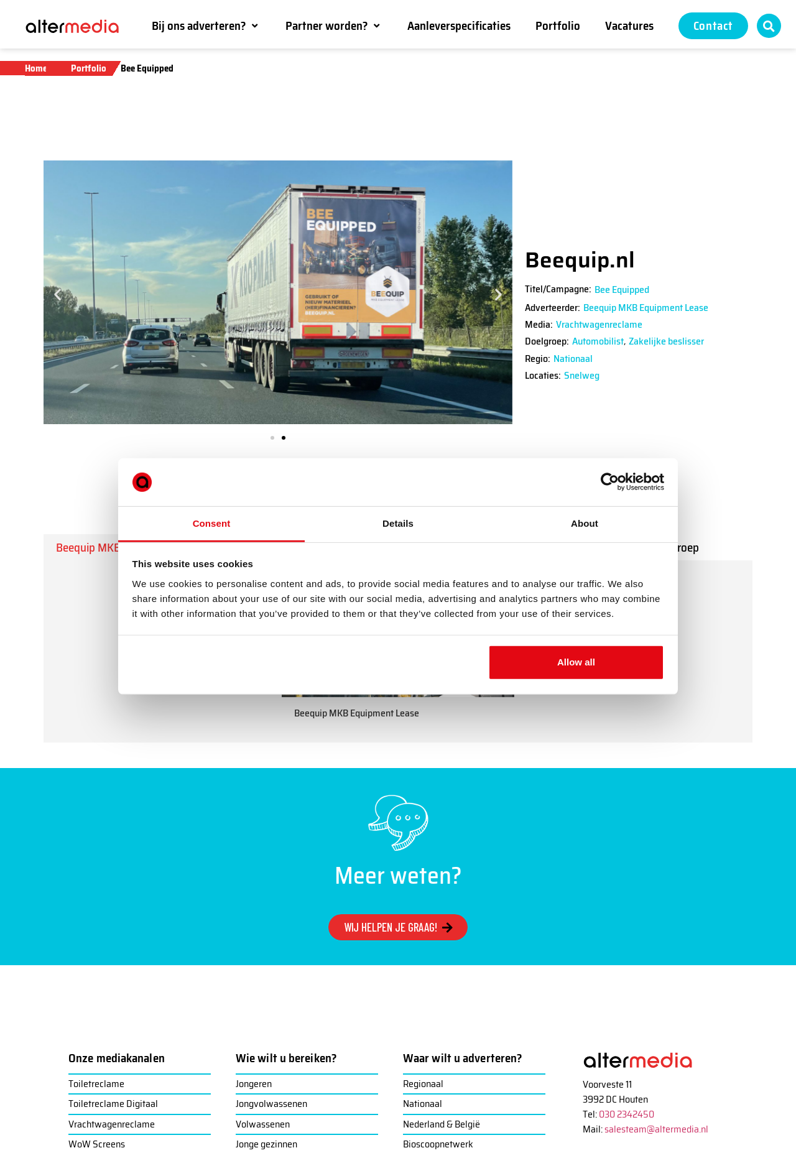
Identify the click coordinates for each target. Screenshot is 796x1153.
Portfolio (88, 68)
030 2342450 (626, 1114)
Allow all (576, 662)
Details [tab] (398, 523)
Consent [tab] (212, 523)
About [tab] (584, 523)
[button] (206, 25)
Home (36, 68)
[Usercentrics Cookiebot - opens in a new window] (609, 482)
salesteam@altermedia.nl (656, 1129)
